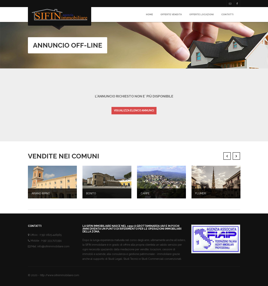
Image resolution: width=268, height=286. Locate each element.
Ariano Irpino (41, 193)
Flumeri (200, 193)
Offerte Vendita (171, 14)
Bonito (91, 193)
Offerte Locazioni (201, 14)
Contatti (227, 14)
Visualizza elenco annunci (134, 110)
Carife (145, 193)
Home (149, 14)
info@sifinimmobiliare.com (53, 246)
